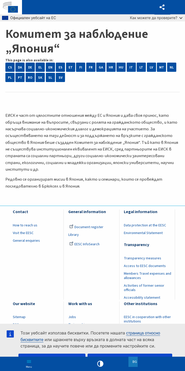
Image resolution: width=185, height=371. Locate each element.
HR (111, 67)
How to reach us (25, 225)
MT (161, 67)
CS (10, 67)
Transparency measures (142, 258)
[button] (162, 7)
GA (101, 67)
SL (50, 77)
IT (131, 67)
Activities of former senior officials (144, 288)
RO (30, 77)
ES (60, 67)
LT (141, 67)
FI (80, 67)
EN (50, 67)
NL (172, 67)
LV (151, 67)
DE (30, 67)
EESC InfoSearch (84, 244)
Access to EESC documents (145, 266)
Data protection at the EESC (145, 225)
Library (73, 234)
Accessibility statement (142, 297)
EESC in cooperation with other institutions (147, 319)
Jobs (72, 317)
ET (71, 67)
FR (91, 67)
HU (121, 67)
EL (40, 67)
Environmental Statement (143, 233)
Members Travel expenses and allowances (147, 276)
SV (60, 77)
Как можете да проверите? (156, 18)
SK (40, 77)
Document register (86, 227)
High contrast (100, 364)
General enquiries (26, 240)
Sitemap (19, 317)
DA (20, 67)
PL (10, 77)
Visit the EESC (23, 233)
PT (20, 77)
